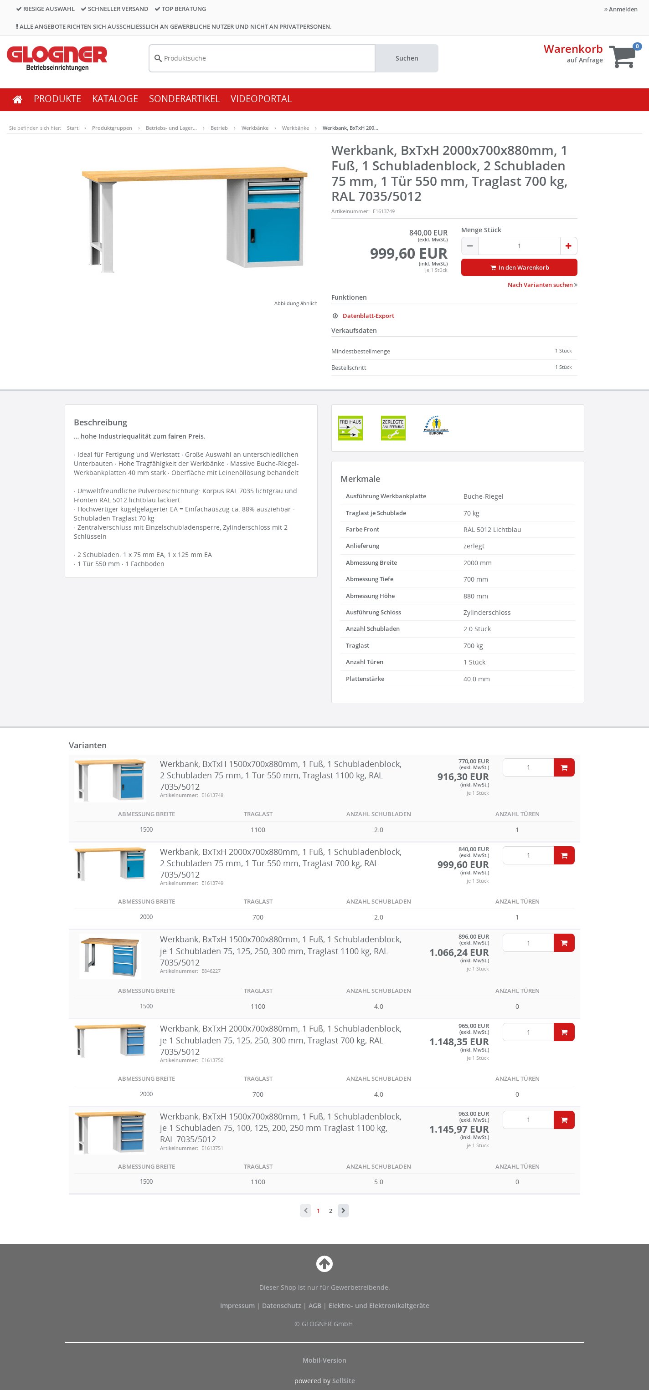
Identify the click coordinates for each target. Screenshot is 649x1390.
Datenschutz (281, 1305)
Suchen (407, 58)
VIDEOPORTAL (261, 98)
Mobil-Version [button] (324, 1360)
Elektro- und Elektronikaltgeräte (379, 1305)
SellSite (343, 1380)
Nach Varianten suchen (542, 285)
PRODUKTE (57, 98)
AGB (316, 1305)
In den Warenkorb (519, 267)
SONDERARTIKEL (184, 98)
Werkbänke (255, 127)
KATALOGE (115, 98)
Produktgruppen (112, 127)
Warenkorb (573, 48)
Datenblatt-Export (362, 316)
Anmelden (621, 9)
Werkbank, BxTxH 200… (350, 127)
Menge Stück (481, 229)
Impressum (238, 1305)
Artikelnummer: (350, 211)
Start (72, 127)
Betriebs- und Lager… (171, 127)
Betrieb (219, 127)
